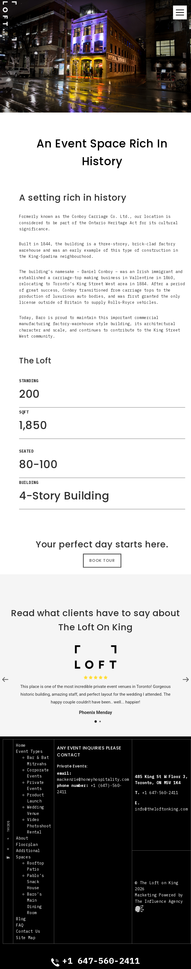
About (22, 838)
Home (21, 745)
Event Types (29, 751)
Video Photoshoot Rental (39, 826)
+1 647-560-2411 (156, 792)
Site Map (25, 937)
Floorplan (27, 844)
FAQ (19, 925)
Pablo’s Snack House (35, 882)
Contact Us (28, 931)
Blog (21, 918)
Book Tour (102, 564)
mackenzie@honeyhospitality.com (93, 779)
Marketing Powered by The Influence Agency (159, 901)
